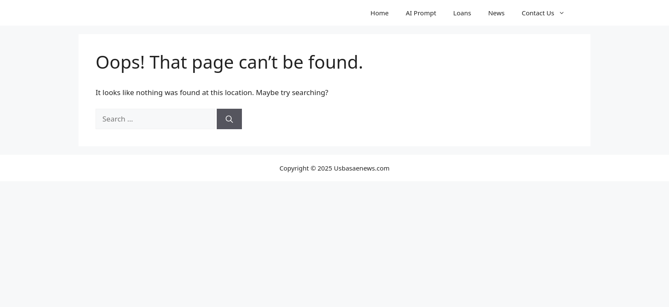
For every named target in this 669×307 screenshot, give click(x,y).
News (496, 13)
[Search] (229, 119)
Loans (462, 13)
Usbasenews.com (141, 13)
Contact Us (547, 13)
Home (379, 13)
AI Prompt (421, 13)
